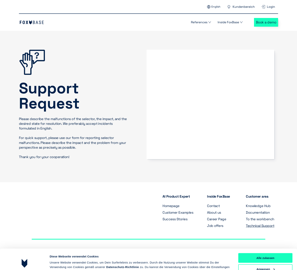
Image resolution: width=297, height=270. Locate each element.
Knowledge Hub (258, 206)
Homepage (171, 206)
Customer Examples (178, 212)
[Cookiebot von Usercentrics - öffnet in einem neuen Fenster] (24, 262)
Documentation (258, 212)
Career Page (216, 219)
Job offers (215, 225)
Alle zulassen (265, 238)
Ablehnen (265, 260)
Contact (213, 206)
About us (214, 212)
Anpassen (265, 249)
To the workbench (260, 219)
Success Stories (175, 219)
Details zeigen (59, 262)
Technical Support (260, 225)
